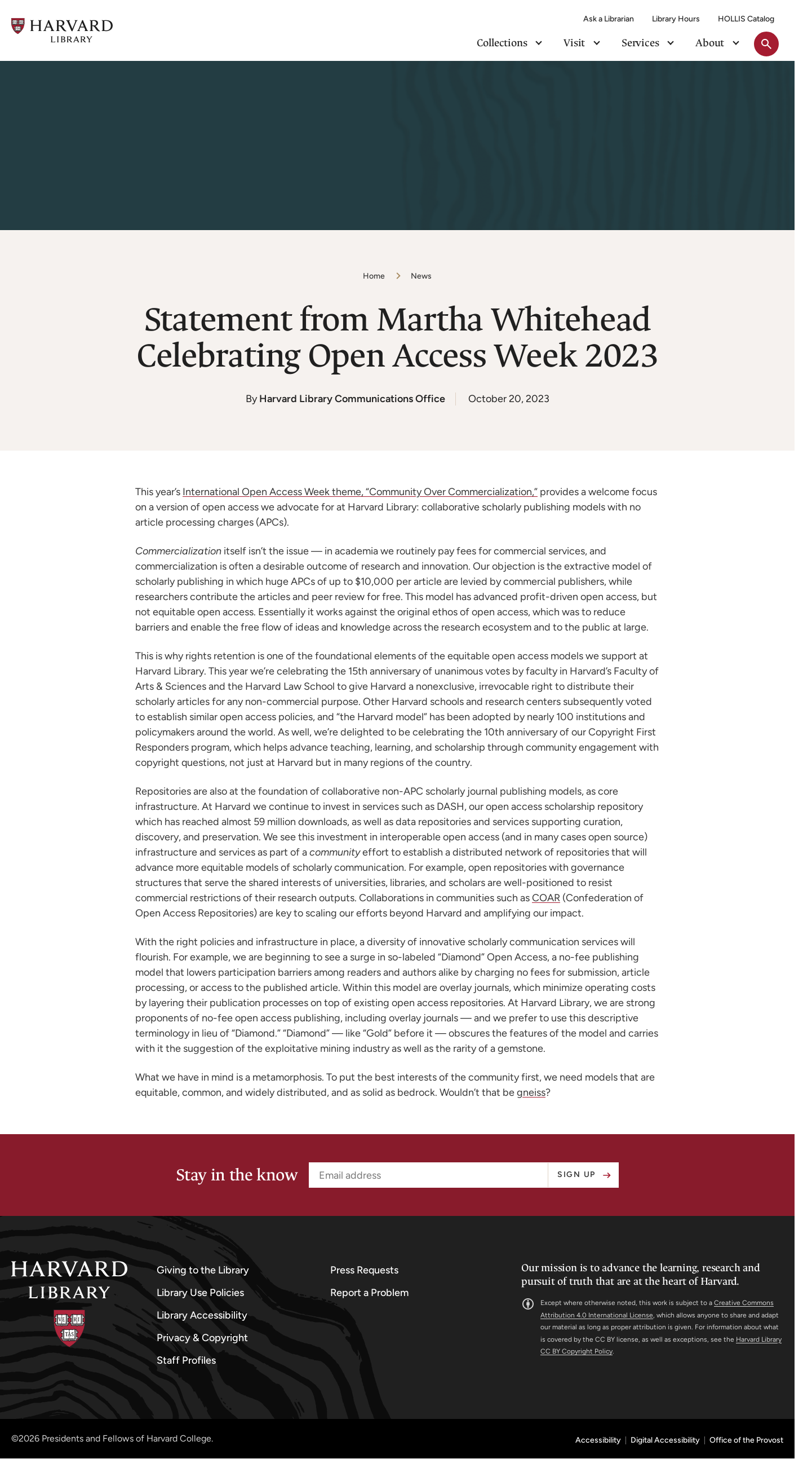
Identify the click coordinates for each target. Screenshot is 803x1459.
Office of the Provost (746, 1440)
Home (374, 276)
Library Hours (676, 19)
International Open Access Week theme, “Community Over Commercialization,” (360, 492)
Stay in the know (237, 1175)
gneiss (531, 1092)
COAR (546, 898)
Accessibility (598, 1440)
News (421, 276)
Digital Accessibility (665, 1440)
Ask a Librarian (608, 19)
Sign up (576, 1174)
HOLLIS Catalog (746, 19)
